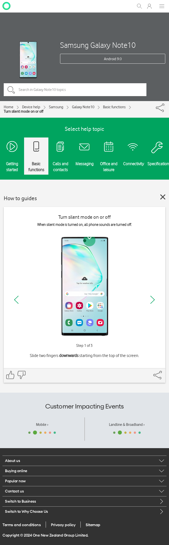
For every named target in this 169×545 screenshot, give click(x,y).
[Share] (164, 106)
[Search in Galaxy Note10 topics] (75, 89)
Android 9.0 (113, 59)
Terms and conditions (21, 524)
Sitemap (93, 524)
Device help (31, 107)
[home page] (6, 5)
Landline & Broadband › (127, 424)
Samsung (56, 107)
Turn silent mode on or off (23, 111)
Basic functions (114, 107)
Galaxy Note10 (83, 107)
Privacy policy (63, 524)
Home (8, 107)
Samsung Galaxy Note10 (98, 45)
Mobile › (42, 424)
